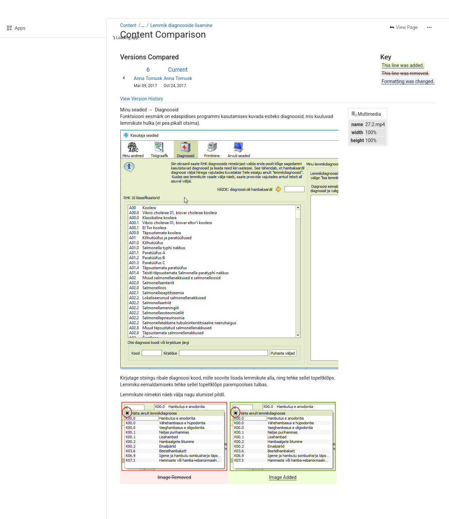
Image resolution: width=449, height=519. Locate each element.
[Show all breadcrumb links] (142, 25)
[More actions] (429, 27)
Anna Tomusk (148, 78)
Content (128, 25)
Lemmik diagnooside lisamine (181, 25)
